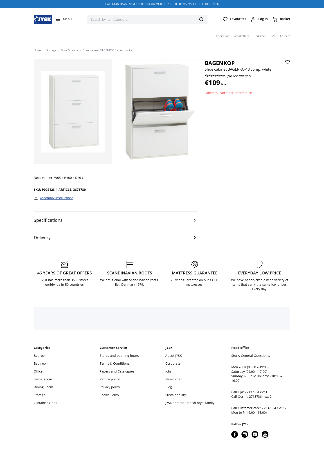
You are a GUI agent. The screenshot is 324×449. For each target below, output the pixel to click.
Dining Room (43, 387)
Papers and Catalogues (117, 371)
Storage (51, 50)
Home (37, 50)
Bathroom (41, 363)
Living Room (43, 379)
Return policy (110, 379)
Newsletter (173, 379)
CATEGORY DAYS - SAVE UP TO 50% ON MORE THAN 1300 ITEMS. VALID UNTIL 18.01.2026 (162, 4)
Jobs (168, 371)
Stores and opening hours (119, 355)
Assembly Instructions (53, 197)
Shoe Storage (69, 50)
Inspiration (222, 36)
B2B (273, 36)
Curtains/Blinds (45, 403)
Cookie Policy (109, 395)
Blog (168, 387)
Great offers (241, 36)
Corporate (172, 363)
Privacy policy (110, 387)
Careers (285, 36)
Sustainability (175, 395)
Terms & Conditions (114, 363)
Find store (260, 36)
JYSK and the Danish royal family (189, 403)
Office (38, 371)
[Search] (201, 19)
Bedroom (40, 355)
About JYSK (173, 355)
